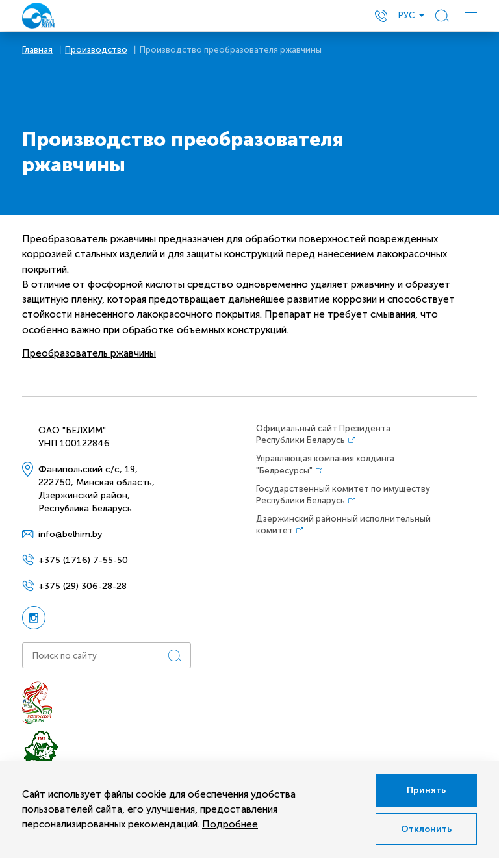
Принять (426, 790)
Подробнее (230, 824)
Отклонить (426, 829)
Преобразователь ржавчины (89, 353)
